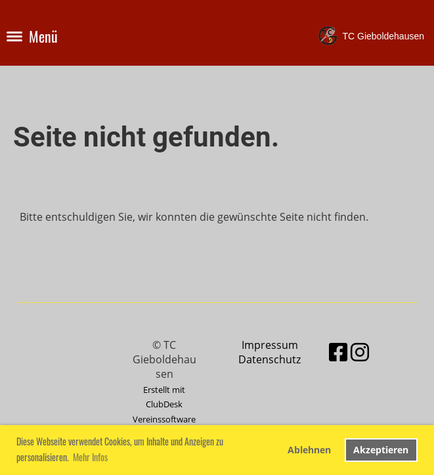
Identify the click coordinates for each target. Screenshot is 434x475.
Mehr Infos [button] (90, 457)
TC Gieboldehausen (383, 36)
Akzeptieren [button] (380, 449)
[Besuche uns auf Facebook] (338, 352)
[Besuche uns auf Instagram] (360, 352)
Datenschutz (269, 359)
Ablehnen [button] (309, 449)
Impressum (270, 345)
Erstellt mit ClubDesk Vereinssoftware (164, 404)
